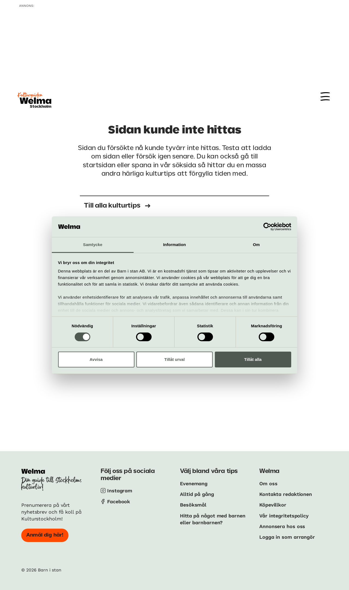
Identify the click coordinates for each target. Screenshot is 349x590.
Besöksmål (193, 505)
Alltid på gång (197, 494)
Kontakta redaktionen (285, 494)
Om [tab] (256, 244)
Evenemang (193, 483)
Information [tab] (174, 244)
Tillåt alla (253, 359)
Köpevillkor (272, 505)
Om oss (268, 483)
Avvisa (96, 359)
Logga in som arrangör (287, 537)
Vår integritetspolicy (284, 516)
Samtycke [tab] (93, 244)
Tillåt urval (174, 359)
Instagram (119, 490)
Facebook (118, 501)
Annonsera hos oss (282, 526)
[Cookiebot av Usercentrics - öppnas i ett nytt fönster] (267, 227)
